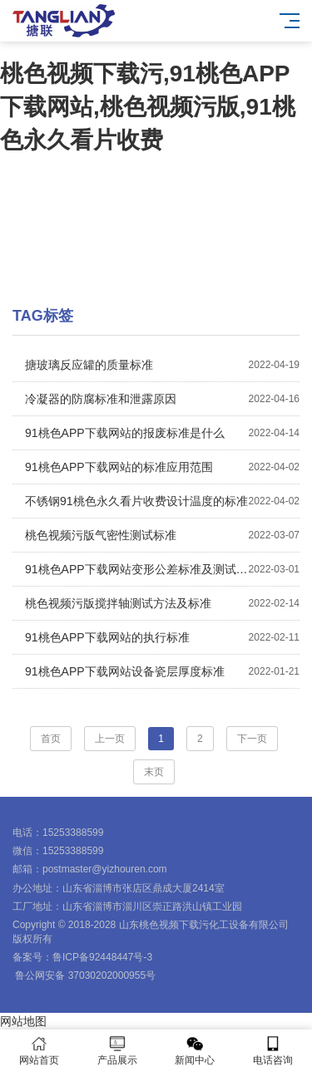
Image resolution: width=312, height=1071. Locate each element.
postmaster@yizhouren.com (104, 869)
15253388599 (72, 832)
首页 (51, 738)
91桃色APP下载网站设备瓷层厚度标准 (162, 671)
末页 (154, 772)
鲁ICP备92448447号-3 (102, 957)
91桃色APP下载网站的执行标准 (162, 637)
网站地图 (23, 1021)
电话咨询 (273, 1050)
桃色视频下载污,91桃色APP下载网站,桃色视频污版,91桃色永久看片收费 (147, 107)
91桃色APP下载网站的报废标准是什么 (162, 433)
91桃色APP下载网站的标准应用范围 (162, 467)
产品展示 (117, 1050)
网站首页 (39, 1050)
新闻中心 (195, 1050)
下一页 (252, 738)
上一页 (110, 738)
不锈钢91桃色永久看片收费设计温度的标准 (162, 501)
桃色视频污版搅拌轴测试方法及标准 (162, 603)
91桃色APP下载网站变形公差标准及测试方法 (162, 569)
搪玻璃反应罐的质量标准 (162, 364)
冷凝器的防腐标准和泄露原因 (162, 398)
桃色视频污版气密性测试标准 (162, 535)
